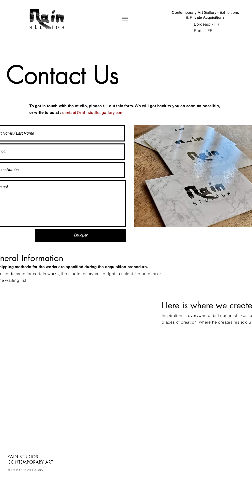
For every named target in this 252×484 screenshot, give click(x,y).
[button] (125, 18)
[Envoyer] (80, 235)
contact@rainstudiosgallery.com (93, 112)
